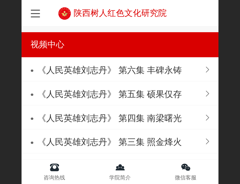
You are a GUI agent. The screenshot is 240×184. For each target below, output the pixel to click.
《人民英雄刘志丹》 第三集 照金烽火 (109, 142)
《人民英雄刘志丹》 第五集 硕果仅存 (109, 94)
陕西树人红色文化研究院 (120, 13)
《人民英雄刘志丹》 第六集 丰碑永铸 (109, 70)
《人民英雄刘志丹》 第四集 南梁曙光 (109, 118)
